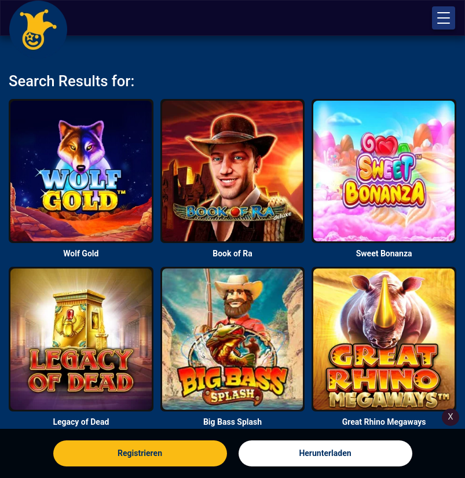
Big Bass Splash (232, 421)
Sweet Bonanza (384, 253)
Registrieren (140, 453)
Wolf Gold (80, 253)
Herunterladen (325, 453)
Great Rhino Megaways (384, 421)
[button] (443, 18)
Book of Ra (232, 253)
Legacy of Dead (81, 421)
